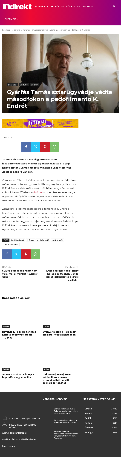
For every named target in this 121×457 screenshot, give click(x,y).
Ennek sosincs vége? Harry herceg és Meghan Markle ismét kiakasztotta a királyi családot (62, 275)
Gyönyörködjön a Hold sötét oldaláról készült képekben (59, 333)
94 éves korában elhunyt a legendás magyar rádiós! (18, 376)
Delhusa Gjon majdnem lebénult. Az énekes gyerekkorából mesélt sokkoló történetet (57, 378)
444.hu (37, 192)
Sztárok (41, 6)
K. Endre (30, 240)
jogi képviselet (17, 240)
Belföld (57, 6)
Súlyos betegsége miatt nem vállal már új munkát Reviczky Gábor (19, 273)
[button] (114, 6)
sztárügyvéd (57, 240)
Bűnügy (24, 84)
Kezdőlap (6, 30)
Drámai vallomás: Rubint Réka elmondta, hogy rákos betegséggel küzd (66, 411)
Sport (87, 6)
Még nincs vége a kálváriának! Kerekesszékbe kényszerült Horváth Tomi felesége (66, 434)
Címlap (34, 84)
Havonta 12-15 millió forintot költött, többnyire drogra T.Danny (19, 334)
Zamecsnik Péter (10, 244)
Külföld (73, 6)
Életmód (11, 19)
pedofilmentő (43, 240)
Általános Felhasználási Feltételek (19, 439)
